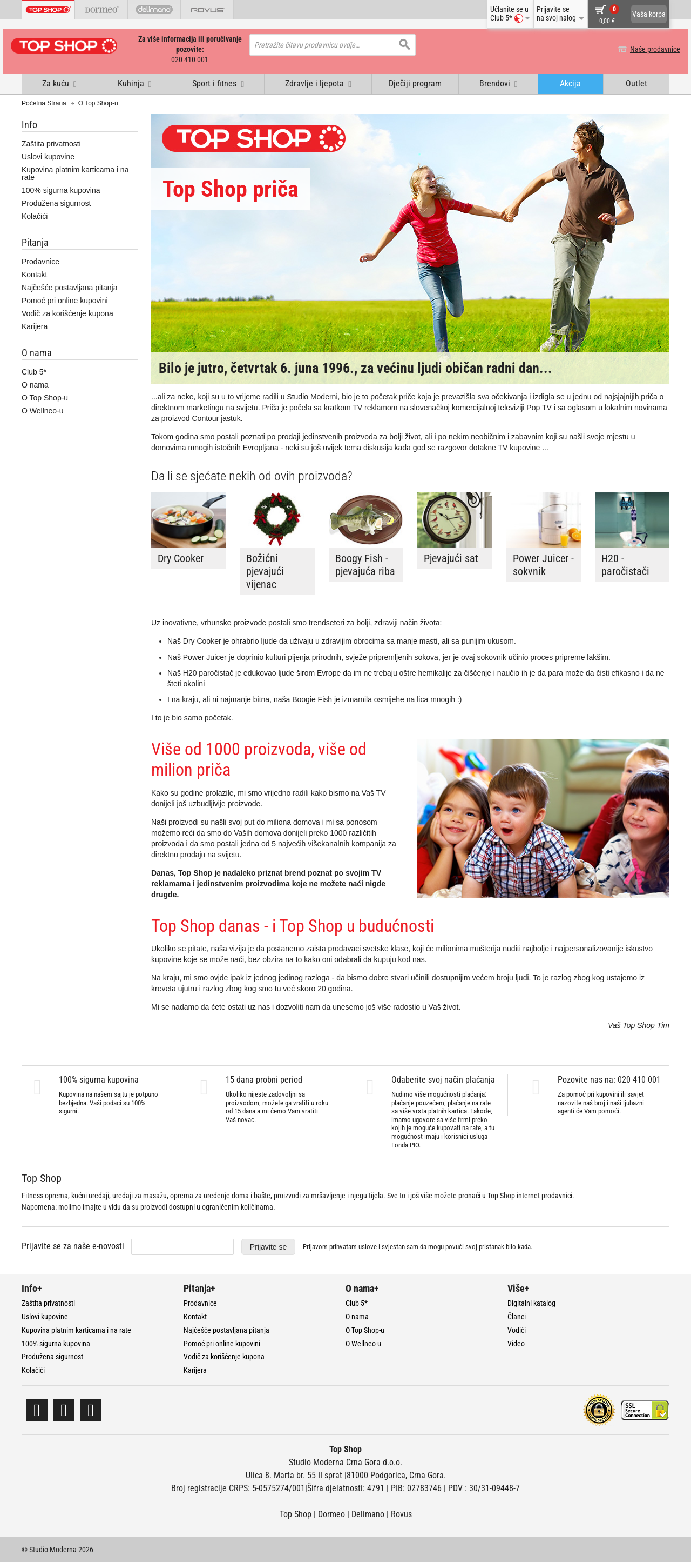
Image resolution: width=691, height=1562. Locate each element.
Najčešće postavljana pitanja (69, 287)
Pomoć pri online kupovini (65, 300)
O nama (35, 385)
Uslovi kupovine (48, 156)
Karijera (35, 326)
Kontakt (34, 274)
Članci (516, 1316)
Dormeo (331, 1513)
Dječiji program (415, 83)
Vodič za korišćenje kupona (67, 313)
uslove (367, 1246)
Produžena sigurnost (56, 202)
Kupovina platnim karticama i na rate (75, 173)
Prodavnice (40, 261)
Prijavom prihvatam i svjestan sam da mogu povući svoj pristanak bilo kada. (417, 1246)
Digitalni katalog (531, 1302)
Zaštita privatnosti (51, 143)
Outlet (636, 83)
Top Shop (295, 1513)
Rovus (401, 1513)
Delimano (367, 1513)
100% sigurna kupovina (61, 189)
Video (516, 1343)
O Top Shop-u (45, 397)
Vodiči (516, 1329)
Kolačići (35, 215)
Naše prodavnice (644, 49)
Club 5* (34, 372)
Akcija (570, 83)
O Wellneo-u (43, 410)
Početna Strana (44, 102)
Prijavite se (268, 1246)
